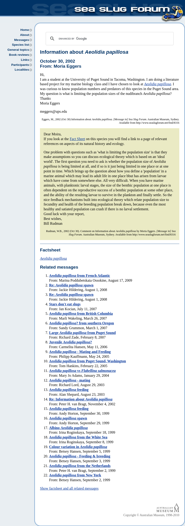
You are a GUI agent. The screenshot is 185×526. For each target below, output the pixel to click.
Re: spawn (71, 285)
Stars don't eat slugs (64, 304)
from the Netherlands (80, 466)
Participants (20, 65)
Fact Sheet (77, 139)
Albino (68, 428)
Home (24, 30)
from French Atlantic (79, 276)
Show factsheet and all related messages (69, 488)
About (24, 35)
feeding (68, 390)
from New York (75, 475)
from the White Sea (78, 437)
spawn (68, 418)
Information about (84, 52)
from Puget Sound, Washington (87, 361)
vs (82, 371)
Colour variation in (78, 447)
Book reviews (19, 54)
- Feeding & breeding (79, 456)
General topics (18, 49)
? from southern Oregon (81, 323)
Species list (20, 44)
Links (25, 59)
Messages (21, 40)
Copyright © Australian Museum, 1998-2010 (151, 515)
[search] (109, 38)
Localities (22, 69)
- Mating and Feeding (80, 352)
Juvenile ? (70, 342)
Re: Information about (80, 399)
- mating (69, 380)
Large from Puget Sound (82, 333)
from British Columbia (81, 313)
